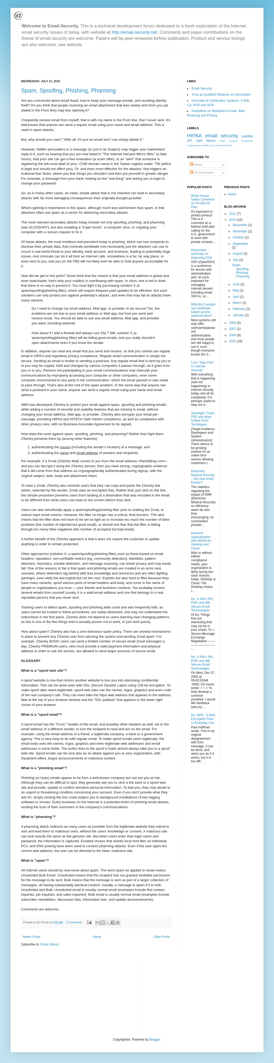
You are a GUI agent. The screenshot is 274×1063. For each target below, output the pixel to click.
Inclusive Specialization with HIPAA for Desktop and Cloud (201, 540)
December (240, 225)
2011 (233, 214)
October (239, 237)
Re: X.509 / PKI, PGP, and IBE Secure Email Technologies (202, 604)
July (236, 260)
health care (208, 145)
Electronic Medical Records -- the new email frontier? (202, 476)
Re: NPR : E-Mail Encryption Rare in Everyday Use (203, 719)
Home (97, 937)
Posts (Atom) (49, 944)
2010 (233, 220)
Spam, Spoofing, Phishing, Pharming (68, 90)
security (229, 135)
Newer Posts (31, 937)
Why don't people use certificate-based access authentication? (203, 310)
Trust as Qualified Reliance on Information (221, 94)
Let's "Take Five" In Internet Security (202, 366)
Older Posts (161, 937)
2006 (233, 335)
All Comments (201, 172)
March (237, 303)
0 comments (74, 922)
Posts (196, 165)
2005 (233, 341)
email (211, 135)
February (239, 309)
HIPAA (194, 135)
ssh (230, 145)
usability (247, 136)
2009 (233, 323)
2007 (233, 329)
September (240, 244)
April (236, 297)
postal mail (222, 145)
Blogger (154, 1039)
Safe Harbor (206, 141)
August (238, 253)
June (236, 284)
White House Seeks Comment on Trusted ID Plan (202, 201)
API (189, 141)
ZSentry (233, 140)
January (239, 315)
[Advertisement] (82, 62)
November (240, 231)
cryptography (194, 145)
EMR (222, 140)
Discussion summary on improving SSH (201, 254)
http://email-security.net (134, 32)
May (236, 290)
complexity (247, 140)
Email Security (202, 88)
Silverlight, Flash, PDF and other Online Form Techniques (203, 418)
